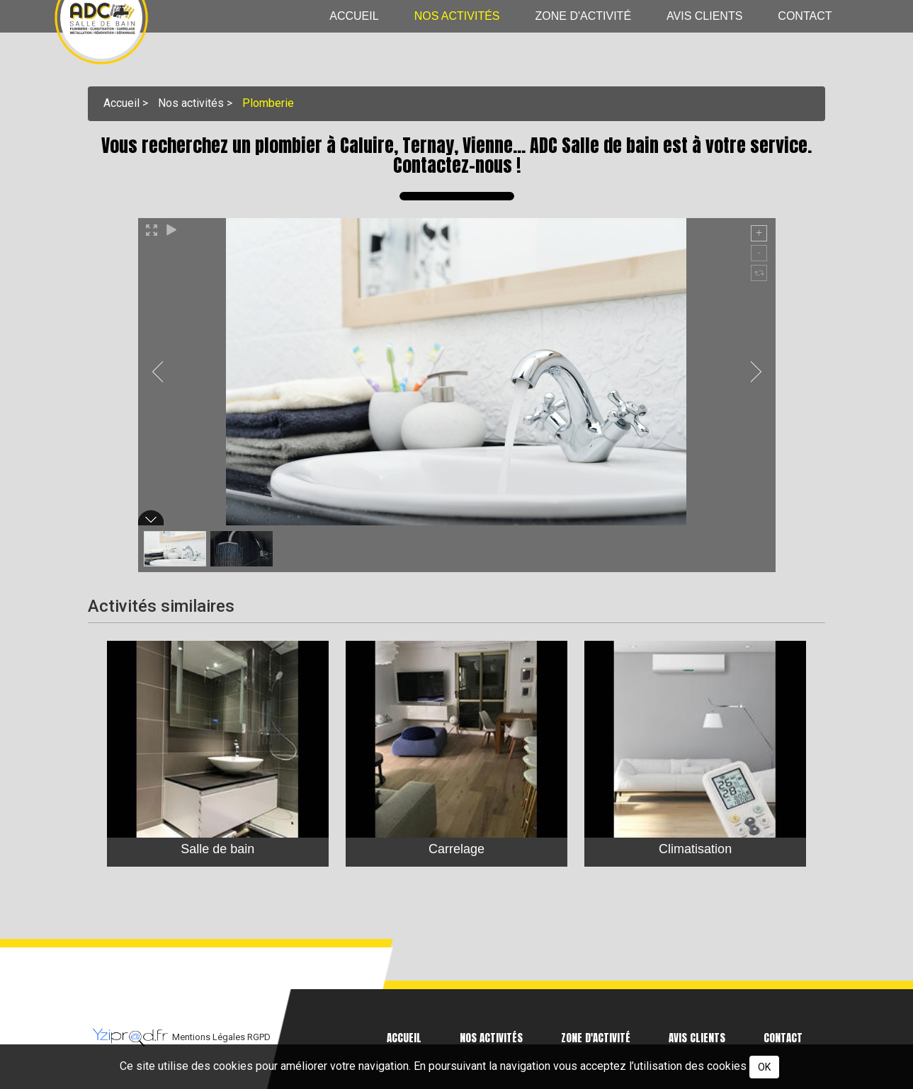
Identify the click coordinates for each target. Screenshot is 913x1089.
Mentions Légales (209, 1037)
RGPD (259, 1037)
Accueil (353, 16)
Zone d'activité (583, 16)
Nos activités (457, 16)
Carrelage (456, 848)
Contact (805, 16)
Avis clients (704, 16)
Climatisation (695, 848)
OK (764, 1067)
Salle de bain (217, 848)
